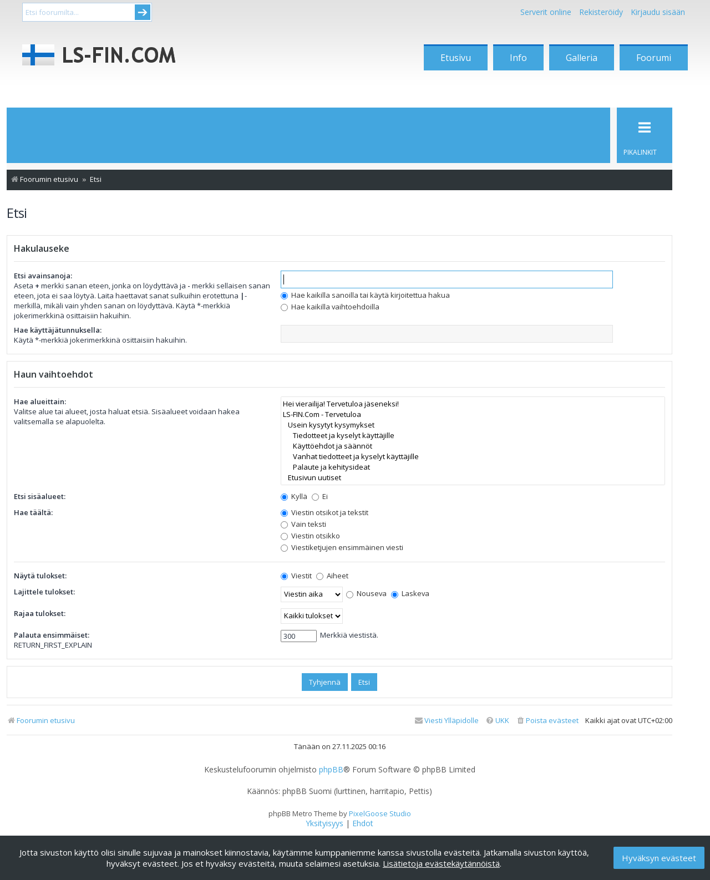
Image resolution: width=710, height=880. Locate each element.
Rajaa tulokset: (39, 613)
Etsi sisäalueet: (39, 496)
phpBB (331, 770)
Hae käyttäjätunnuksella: (58, 330)
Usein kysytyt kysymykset (473, 425)
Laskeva (410, 593)
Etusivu (455, 58)
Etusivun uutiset (473, 477)
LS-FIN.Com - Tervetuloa (473, 414)
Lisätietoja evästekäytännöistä (441, 863)
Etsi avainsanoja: (43, 276)
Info (518, 58)
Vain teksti (303, 524)
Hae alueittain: (40, 401)
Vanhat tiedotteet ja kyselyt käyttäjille (473, 456)
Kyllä (294, 496)
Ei (320, 496)
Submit (142, 12)
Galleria (581, 58)
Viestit (296, 576)
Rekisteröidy (601, 12)
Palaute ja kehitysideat (473, 467)
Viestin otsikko (310, 536)
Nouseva (366, 593)
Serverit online (545, 12)
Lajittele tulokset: (44, 592)
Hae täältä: (33, 512)
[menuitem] (547, 721)
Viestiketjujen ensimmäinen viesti (342, 547)
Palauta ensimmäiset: (51, 635)
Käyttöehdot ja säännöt (473, 446)
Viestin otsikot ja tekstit (324, 512)
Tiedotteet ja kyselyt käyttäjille (473, 435)
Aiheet (332, 576)
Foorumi (653, 58)
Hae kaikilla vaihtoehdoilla (330, 307)
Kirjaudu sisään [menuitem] (658, 12)
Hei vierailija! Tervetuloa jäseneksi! (473, 404)
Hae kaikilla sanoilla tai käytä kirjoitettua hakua (365, 295)
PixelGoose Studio (380, 813)
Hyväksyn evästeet (659, 857)
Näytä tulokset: (40, 576)
